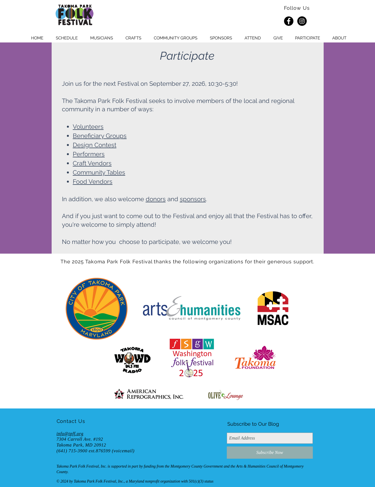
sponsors (193, 199)
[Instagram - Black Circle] (302, 21)
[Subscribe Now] (270, 452)
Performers (89, 154)
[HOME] (74, 15)
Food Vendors (92, 181)
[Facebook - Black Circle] (288, 21)
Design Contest (94, 144)
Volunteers (88, 126)
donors (156, 199)
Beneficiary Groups (100, 135)
